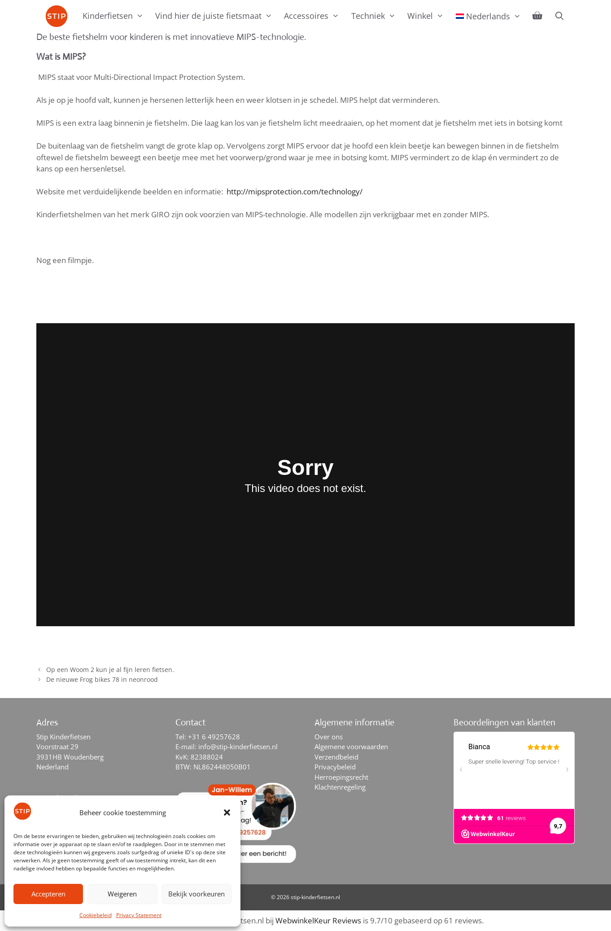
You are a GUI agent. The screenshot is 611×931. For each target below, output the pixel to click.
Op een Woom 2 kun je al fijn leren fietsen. (110, 669)
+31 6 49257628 (214, 736)
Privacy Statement (138, 915)
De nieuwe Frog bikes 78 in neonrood (102, 679)
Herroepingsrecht (341, 777)
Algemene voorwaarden (351, 746)
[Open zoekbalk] (559, 15)
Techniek (376, 15)
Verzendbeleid (336, 756)
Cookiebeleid (95, 915)
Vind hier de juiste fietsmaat (216, 15)
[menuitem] (488, 16)
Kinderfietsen (116, 15)
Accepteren (48, 893)
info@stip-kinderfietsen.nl (238, 746)
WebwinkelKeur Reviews (318, 920)
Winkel (428, 15)
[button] (227, 812)
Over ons (328, 736)
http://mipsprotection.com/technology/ (295, 191)
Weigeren (122, 893)
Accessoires (314, 15)
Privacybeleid (335, 766)
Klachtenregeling (340, 786)
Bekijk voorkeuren (196, 893)
